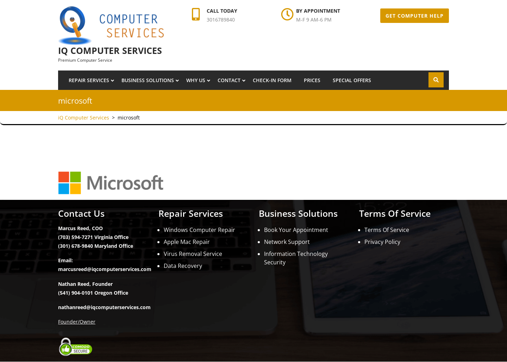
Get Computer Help (415, 15)
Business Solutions (147, 80)
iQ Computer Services (110, 50)
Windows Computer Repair (199, 230)
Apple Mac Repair (187, 242)
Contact (229, 80)
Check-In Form (272, 80)
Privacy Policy (382, 242)
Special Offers (352, 80)
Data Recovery (183, 266)
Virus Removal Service (193, 254)
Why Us (195, 80)
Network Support (287, 242)
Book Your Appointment (296, 230)
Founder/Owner (76, 321)
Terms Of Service (386, 230)
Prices (312, 80)
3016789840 (221, 19)
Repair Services (89, 80)
